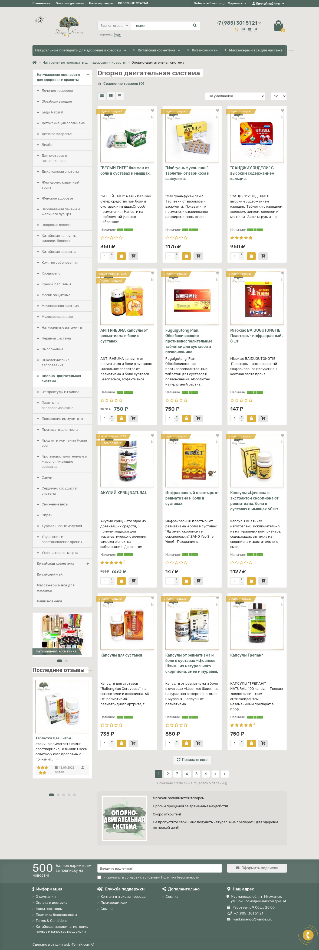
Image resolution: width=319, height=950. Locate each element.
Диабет (48, 145)
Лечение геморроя (57, 91)
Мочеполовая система (60, 306)
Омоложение (52, 349)
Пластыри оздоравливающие (57, 405)
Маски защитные (56, 295)
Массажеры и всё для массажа (253, 50)
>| (224, 774)
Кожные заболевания (60, 262)
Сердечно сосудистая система (60, 490)
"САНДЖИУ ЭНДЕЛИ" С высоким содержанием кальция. (252, 173)
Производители (114, 902)
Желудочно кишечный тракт (60, 185)
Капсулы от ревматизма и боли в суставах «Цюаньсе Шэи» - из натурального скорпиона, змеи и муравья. (191, 663)
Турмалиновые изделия (62, 526)
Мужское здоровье (57, 317)
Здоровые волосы (56, 225)
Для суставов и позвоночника (54, 158)
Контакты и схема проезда (123, 896)
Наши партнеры (101, 3)
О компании (41, 3)
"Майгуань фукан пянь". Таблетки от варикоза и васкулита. (187, 173)
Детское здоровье (57, 134)
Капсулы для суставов (121, 655)
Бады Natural (52, 112)
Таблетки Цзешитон (53, 738)
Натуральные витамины (62, 327)
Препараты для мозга (60, 429)
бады (117, 34)
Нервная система (56, 338)
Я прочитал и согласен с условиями (148, 877)
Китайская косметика (153, 50)
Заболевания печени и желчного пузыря (61, 211)
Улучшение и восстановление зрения (62, 539)
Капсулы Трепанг (246, 655)
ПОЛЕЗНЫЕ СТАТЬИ (133, 3)
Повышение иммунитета (62, 419)
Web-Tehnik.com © (79, 944)
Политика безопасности (56, 915)
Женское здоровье (57, 198)
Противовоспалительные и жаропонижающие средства (64, 461)
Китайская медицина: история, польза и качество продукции (62, 929)
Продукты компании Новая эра (64, 443)
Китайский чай (202, 50)
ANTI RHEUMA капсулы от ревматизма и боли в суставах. (124, 336)
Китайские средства (59, 252)
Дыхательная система (60, 171)
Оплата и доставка (70, 3)
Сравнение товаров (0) (120, 83)
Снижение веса (55, 504)
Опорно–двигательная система (61, 378)
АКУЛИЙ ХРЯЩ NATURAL (123, 493)
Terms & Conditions (52, 921)
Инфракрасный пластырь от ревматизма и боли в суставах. (192, 498)
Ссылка (107, 909)
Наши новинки (49, 601)
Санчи (47, 477)
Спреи (47, 515)
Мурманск (235, 3)
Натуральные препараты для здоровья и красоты (78, 50)
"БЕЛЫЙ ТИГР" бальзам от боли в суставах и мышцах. (125, 171)
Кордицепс (51, 273)
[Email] (159, 868)
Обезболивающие (57, 101)
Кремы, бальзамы (56, 284)
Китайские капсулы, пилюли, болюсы (59, 238)
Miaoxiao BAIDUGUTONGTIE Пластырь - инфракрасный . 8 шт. (256, 336)
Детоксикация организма (63, 123)
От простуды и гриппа (60, 392)
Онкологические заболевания (56, 362)
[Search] (165, 25)
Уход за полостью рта (60, 553)
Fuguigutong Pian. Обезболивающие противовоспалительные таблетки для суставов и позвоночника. (188, 341)
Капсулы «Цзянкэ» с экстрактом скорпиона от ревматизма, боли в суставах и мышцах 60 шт (254, 501)
